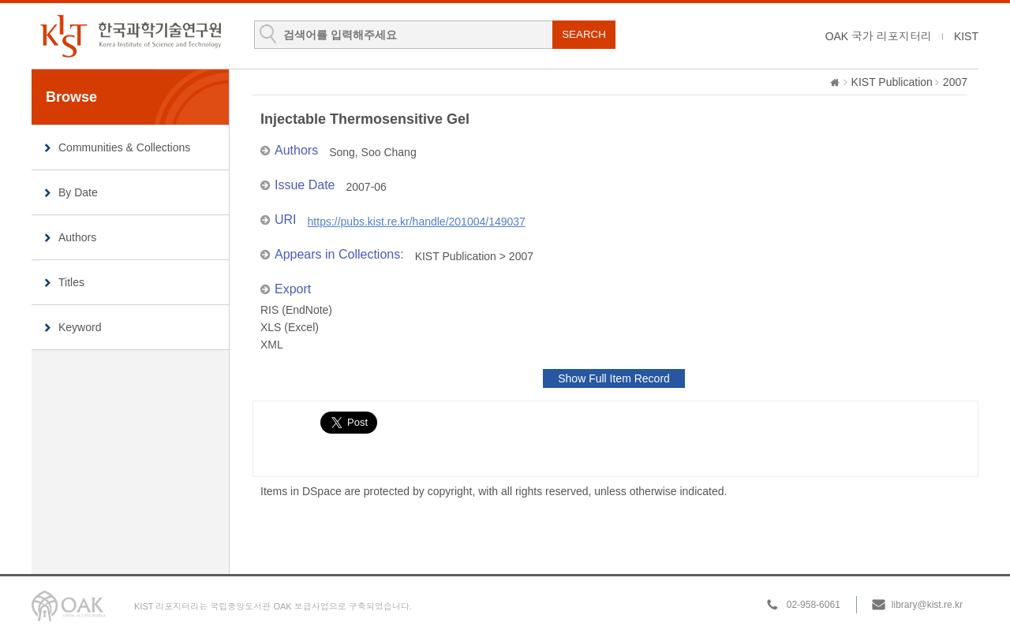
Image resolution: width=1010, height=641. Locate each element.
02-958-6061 (813, 604)
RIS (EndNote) (296, 310)
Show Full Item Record (614, 378)
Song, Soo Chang (373, 152)
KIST (966, 36)
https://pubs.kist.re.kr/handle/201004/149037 (417, 221)
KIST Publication (892, 82)
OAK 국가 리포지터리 (878, 36)
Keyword (79, 327)
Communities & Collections (124, 147)
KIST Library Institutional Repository (130, 36)
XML (271, 344)
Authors (77, 237)
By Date (78, 192)
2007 (955, 82)
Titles (71, 282)
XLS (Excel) (289, 327)
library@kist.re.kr (927, 604)
